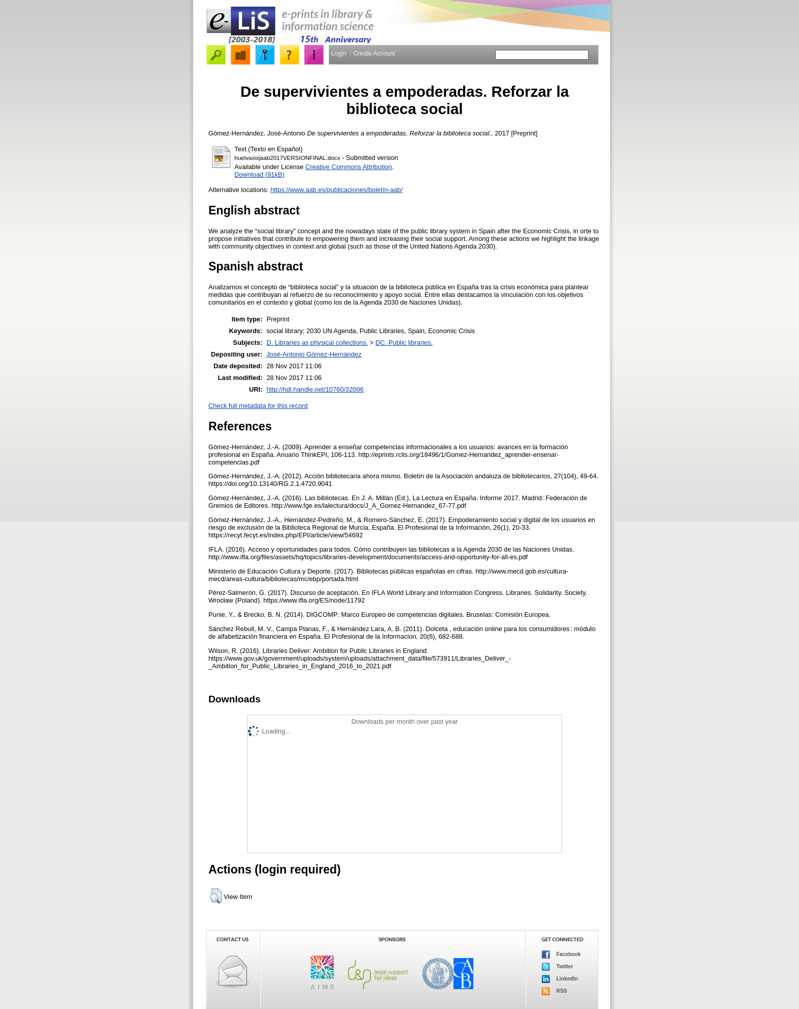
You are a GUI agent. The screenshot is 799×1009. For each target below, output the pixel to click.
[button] (216, 896)
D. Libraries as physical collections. (317, 342)
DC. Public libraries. (404, 342)
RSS (554, 991)
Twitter (557, 967)
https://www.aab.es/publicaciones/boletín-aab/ (337, 190)
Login (338, 53)
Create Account (374, 53)
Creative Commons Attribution (348, 167)
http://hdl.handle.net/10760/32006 (315, 389)
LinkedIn (560, 979)
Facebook (561, 954)
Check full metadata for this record (258, 406)
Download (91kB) (259, 174)
